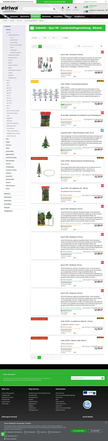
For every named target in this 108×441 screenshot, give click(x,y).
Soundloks (7, 204)
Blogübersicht (32, 403)
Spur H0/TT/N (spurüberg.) (13, 110)
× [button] (106, 422)
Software (8, 173)
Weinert (8, 182)
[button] (3, 434)
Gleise (7, 148)
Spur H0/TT (9, 100)
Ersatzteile (9, 176)
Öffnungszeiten (95, 2)
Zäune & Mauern (14, 40)
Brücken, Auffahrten (13, 65)
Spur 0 (8, 85)
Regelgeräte (9, 118)
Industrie (10, 60)
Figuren (10, 62)
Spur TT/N (9, 103)
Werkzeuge (9, 121)
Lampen (10, 73)
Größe (46, 38)
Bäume (11, 37)
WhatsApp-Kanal (33, 410)
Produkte (7, 26)
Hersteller (36, 38)
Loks (7, 139)
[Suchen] (54, 9)
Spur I (8, 83)
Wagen (8, 142)
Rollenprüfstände (12, 78)
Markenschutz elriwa (7, 397)
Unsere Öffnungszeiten (8, 393)
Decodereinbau (33, 395)
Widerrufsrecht (60, 401)
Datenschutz (59, 397)
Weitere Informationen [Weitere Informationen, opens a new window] (16, 429)
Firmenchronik (6, 399)
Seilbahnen (11, 75)
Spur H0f (9, 93)
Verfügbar (65, 38)
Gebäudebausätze (12, 57)
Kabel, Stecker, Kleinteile (12, 123)
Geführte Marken (60, 410)
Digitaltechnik (10, 154)
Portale (11, 47)
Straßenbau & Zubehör (15, 52)
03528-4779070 (61, 2)
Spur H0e (9, 88)
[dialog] (54, 431)
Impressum (59, 406)
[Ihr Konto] (62, 8)
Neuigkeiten (8, 211)
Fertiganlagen (10, 167)
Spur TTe (9, 98)
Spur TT (8, 95)
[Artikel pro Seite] (77, 46)
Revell (7, 188)
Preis (54, 38)
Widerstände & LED (11, 126)
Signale (10, 67)
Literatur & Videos (11, 170)
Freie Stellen (5, 403)
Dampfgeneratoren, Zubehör (13, 133)
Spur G (8, 80)
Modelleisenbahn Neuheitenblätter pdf (39, 393)
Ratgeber (31, 406)
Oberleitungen (10, 160)
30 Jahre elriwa (6, 401)
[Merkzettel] (68, 8)
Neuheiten (7, 201)
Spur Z (8, 108)
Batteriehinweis (60, 393)
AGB (57, 399)
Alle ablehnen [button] (95, 431)
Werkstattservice (33, 397)
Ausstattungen (13, 50)
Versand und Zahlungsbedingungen (65, 395)
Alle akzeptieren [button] (79, 431)
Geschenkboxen (10, 128)
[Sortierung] (92, 46)
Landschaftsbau (14, 42)
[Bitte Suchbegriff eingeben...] (37, 9)
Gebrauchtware (10, 185)
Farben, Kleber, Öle (11, 136)
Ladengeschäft (6, 395)
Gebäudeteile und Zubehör (14, 70)
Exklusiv (7, 207)
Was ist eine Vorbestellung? (63, 408)
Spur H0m (9, 90)
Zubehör (8, 29)
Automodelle (10, 151)
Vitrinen (8, 164)
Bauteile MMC (10, 179)
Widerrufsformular (61, 403)
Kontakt (31, 399)
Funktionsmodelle (11, 157)
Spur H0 (8, 32)
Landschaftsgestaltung (13, 35)
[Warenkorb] (90, 7)
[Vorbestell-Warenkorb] (93, 11)
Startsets (8, 145)
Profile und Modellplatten (13, 131)
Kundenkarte (32, 408)
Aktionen (7, 194)
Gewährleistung (33, 401)
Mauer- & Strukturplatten (16, 45)
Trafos (8, 115)
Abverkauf (7, 197)
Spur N (8, 105)
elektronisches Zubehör (13, 55)
